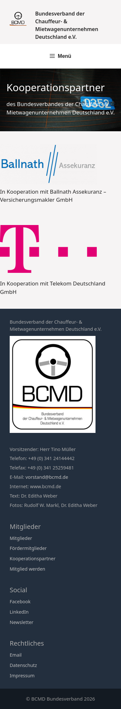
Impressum (22, 675)
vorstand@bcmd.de (46, 477)
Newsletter (22, 622)
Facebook (20, 601)
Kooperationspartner (32, 558)
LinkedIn (19, 612)
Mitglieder (21, 538)
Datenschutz (23, 665)
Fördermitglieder (28, 548)
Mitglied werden (27, 569)
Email (16, 655)
